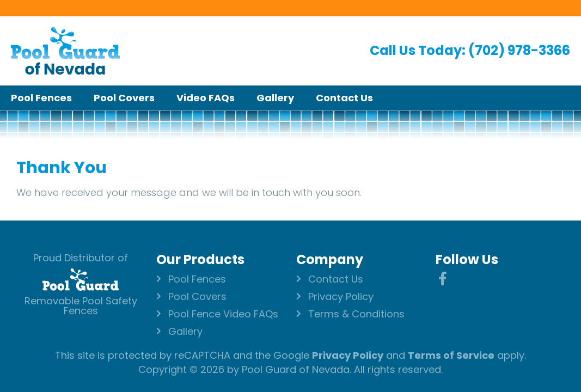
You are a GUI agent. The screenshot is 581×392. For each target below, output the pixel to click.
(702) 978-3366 (519, 50)
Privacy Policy (347, 355)
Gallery (275, 98)
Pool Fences (41, 98)
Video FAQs (205, 98)
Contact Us (344, 98)
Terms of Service (451, 355)
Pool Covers (124, 98)
